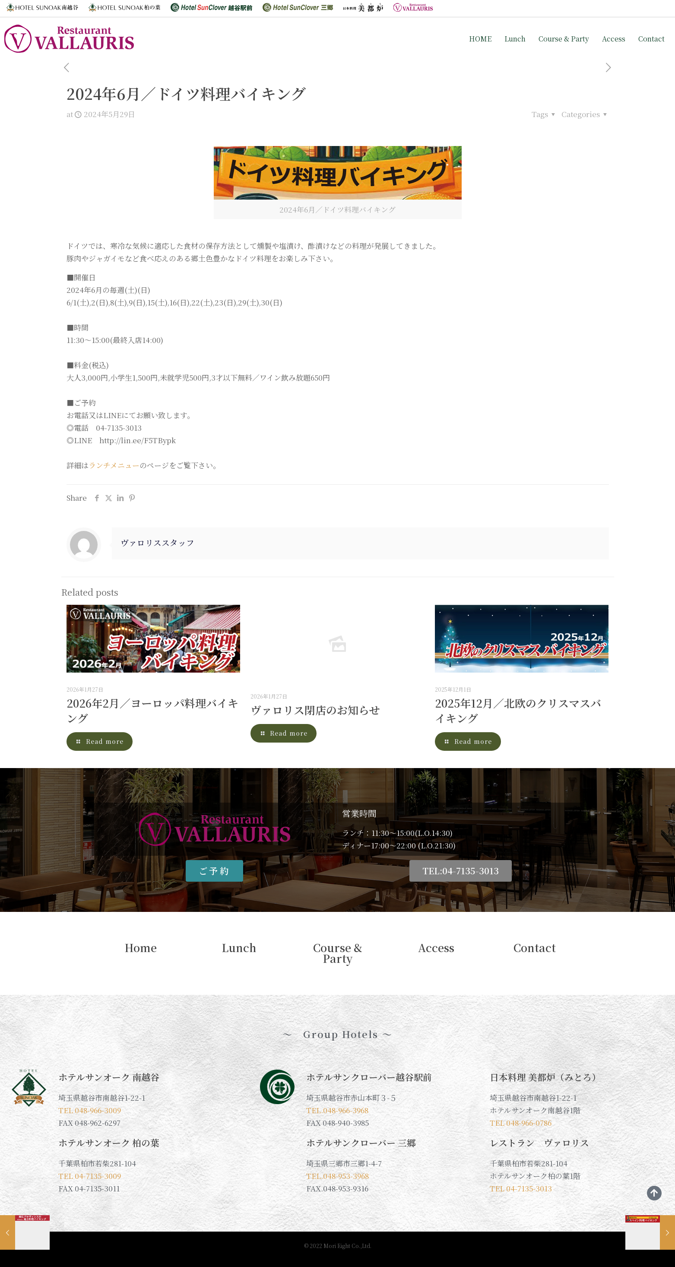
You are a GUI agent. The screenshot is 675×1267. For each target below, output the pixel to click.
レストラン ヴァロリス (539, 1142)
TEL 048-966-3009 (89, 1110)
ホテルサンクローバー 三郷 (361, 1142)
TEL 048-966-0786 (520, 1122)
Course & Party (564, 39)
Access (613, 39)
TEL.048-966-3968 (337, 1110)
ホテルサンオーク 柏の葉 (108, 1142)
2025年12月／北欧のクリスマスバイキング (518, 710)
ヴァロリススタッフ (157, 542)
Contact (651, 39)
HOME (480, 39)
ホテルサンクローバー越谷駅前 (369, 1076)
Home (140, 948)
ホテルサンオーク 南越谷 (108, 1076)
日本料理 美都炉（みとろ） (545, 1076)
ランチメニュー (114, 465)
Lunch (515, 39)
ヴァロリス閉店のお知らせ (315, 710)
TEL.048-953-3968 (337, 1175)
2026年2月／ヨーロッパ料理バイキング (152, 710)
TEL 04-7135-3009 (89, 1175)
